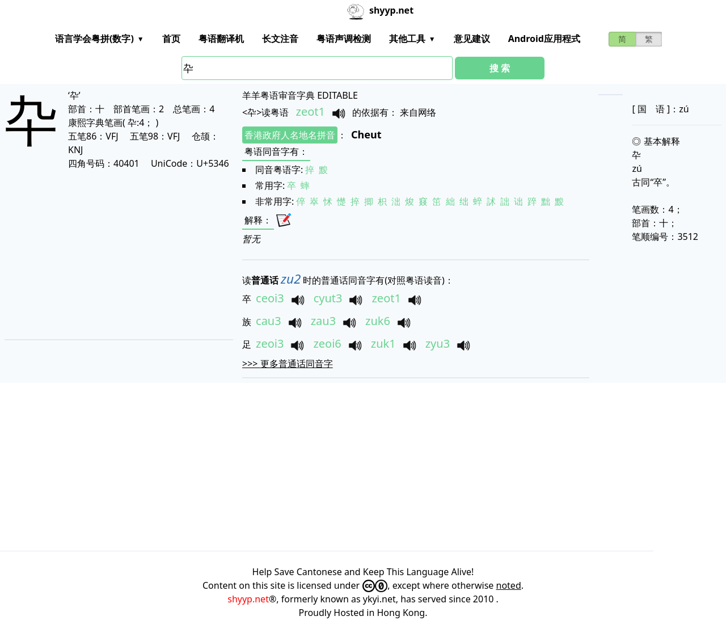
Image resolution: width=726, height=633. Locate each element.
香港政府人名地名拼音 (289, 135)
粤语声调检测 (343, 38)
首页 (171, 38)
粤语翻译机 (221, 38)
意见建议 (472, 38)
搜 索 (499, 68)
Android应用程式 (544, 38)
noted (508, 585)
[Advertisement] (107, 254)
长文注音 (280, 38)
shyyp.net (248, 599)
